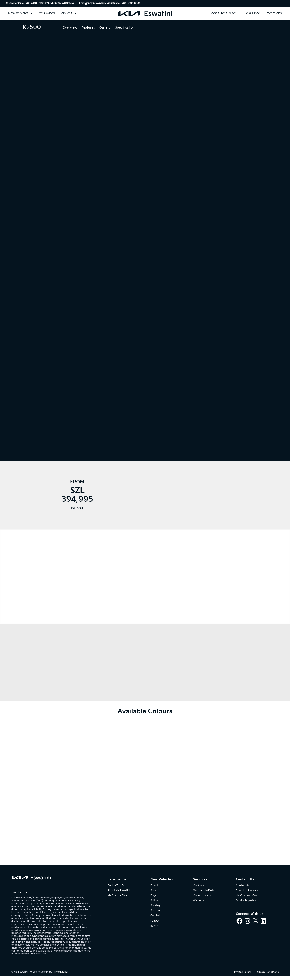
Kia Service (199, 885)
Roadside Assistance (248, 890)
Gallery (105, 27)
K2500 (154, 920)
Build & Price (250, 13)
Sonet (153, 890)
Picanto (155, 885)
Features (88, 27)
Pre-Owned (46, 13)
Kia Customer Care (247, 895)
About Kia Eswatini (119, 890)
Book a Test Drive (222, 13)
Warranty (198, 900)
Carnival (155, 915)
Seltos (154, 900)
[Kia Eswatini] (145, 13)
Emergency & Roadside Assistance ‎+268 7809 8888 (109, 3)
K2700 (154, 926)
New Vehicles (20, 13)
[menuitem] (41, 3)
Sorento (155, 910)
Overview (70, 27)
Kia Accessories (202, 895)
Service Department (247, 900)
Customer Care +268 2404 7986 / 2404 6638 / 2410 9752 (40, 3)
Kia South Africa (117, 895)
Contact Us (242, 885)
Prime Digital (60, 971)
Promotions (273, 13)
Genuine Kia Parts (203, 890)
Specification (125, 27)
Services (68, 13)
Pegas (153, 895)
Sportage (155, 905)
